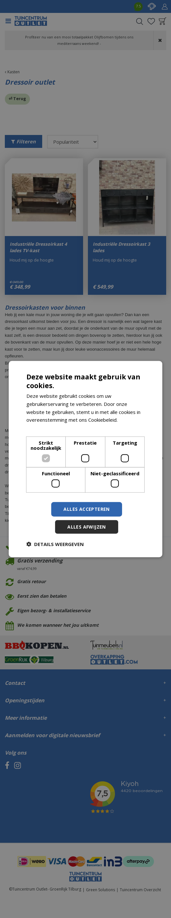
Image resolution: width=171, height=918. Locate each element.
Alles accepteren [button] (86, 509)
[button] (55, 544)
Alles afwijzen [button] (86, 527)
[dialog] (86, 459)
